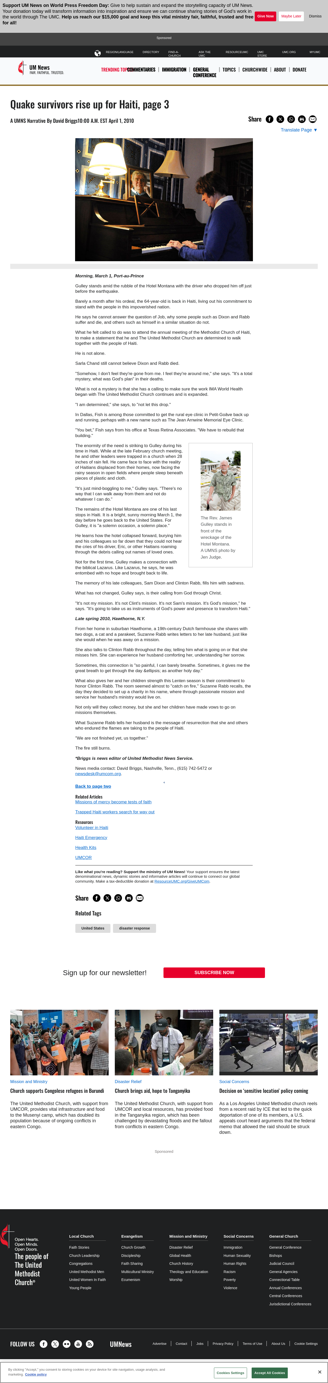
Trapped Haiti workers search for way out (115, 812)
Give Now (265, 16)
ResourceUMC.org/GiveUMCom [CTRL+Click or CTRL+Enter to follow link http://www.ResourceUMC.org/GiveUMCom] (182, 881)
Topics (229, 72)
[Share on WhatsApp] (291, 119)
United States (92, 928)
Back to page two (93, 786)
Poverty (230, 1280)
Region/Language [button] (119, 53)
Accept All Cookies (269, 1373)
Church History (181, 1263)
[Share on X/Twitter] (280, 119)
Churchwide (255, 72)
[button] (45, 1344)
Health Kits (85, 847)
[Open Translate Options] (299, 130)
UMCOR (83, 857)
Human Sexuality (237, 1256)
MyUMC (315, 52)
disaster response (134, 928)
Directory (151, 52)
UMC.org (289, 52)
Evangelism (132, 1236)
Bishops (275, 1256)
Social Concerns (234, 1081)
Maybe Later (291, 16)
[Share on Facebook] (269, 119)
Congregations (81, 1263)
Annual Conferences (285, 1288)
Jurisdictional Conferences (290, 1304)
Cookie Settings (306, 1344)
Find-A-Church (174, 54)
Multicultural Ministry (137, 1272)
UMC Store (262, 54)
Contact (181, 1344)
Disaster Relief (128, 1081)
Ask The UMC (205, 54)
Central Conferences (285, 1296)
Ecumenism (130, 1280)
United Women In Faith (87, 1280)
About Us (278, 1344)
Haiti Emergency (91, 837)
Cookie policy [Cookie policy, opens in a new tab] (36, 1374)
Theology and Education (188, 1272)
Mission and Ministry (28, 1081)
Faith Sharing (132, 1263)
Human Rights (235, 1263)
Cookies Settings (230, 1373)
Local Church (81, 1236)
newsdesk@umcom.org (98, 773)
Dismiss (315, 16)
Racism (230, 1272)
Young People (80, 1288)
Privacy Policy (223, 1344)
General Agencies (283, 1272)
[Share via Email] (312, 119)
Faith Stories (79, 1247)
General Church (283, 1236)
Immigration (174, 69)
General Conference (204, 72)
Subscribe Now (214, 972)
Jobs (199, 1344)
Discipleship (131, 1256)
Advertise (159, 1344)
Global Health (180, 1256)
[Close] (319, 1372)
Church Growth (133, 1247)
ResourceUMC (237, 52)
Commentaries (141, 69)
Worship (175, 1280)
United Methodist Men (86, 1272)
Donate (299, 72)
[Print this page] (302, 119)
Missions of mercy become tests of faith (113, 802)
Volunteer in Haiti (91, 827)
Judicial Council (281, 1263)
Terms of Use (252, 1344)
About (280, 72)
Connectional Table (284, 1280)
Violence (230, 1288)
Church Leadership (84, 1256)
